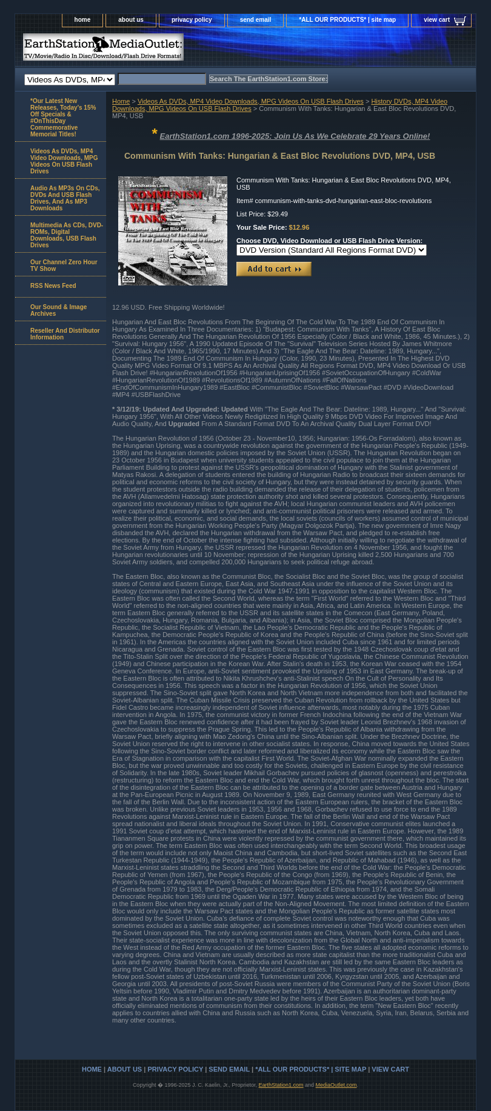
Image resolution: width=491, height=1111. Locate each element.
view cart (437, 19)
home (83, 19)
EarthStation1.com (280, 1085)
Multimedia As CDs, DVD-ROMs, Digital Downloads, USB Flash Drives (66, 235)
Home (121, 101)
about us (131, 19)
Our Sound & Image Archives (58, 310)
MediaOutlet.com (336, 1085)
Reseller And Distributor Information (65, 334)
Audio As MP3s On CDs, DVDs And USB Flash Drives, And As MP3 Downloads (65, 198)
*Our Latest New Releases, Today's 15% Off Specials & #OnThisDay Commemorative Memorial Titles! (63, 118)
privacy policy (192, 19)
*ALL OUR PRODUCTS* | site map (347, 19)
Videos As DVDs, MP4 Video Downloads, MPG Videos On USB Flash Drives (251, 101)
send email (256, 19)
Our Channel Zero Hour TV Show (64, 265)
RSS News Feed (53, 285)
